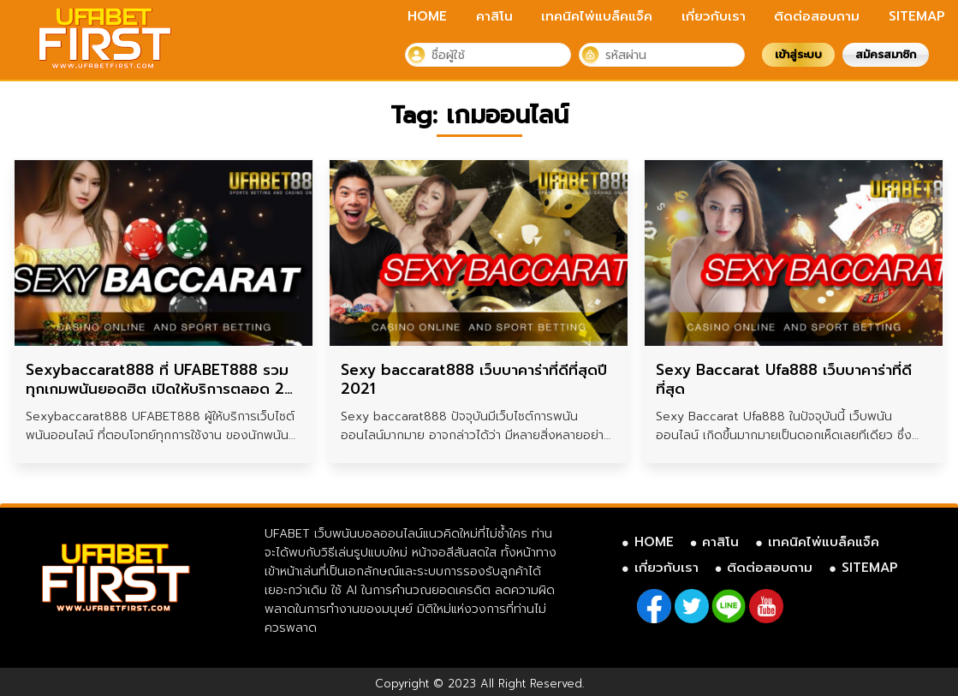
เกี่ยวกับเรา (713, 16)
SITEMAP (917, 16)
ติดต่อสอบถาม (817, 16)
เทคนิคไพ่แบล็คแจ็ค (596, 16)
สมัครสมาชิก (885, 54)
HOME (427, 16)
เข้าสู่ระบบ (798, 54)
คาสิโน (494, 16)
